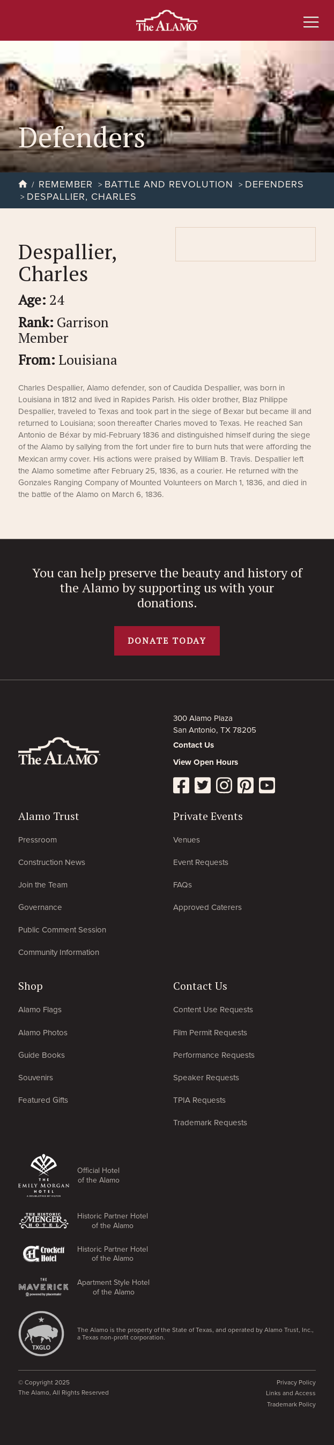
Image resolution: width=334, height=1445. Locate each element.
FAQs (182, 885)
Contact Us (193, 745)
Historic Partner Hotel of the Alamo (112, 1220)
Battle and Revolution (170, 184)
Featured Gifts (43, 1100)
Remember (67, 184)
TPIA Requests (199, 1100)
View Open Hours (205, 762)
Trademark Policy (291, 1404)
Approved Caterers (207, 907)
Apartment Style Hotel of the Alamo (113, 1287)
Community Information (58, 952)
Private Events (208, 816)
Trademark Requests (210, 1122)
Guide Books (41, 1055)
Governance (40, 907)
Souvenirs (35, 1077)
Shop (30, 986)
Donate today (167, 640)
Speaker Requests (206, 1077)
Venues (186, 840)
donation (162, 602)
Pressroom (37, 840)
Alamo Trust (48, 816)
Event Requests (200, 862)
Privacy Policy (296, 1382)
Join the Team (43, 885)
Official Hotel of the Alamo (98, 1175)
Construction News (51, 862)
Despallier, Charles (82, 197)
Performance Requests (214, 1055)
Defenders (274, 184)
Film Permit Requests (210, 1032)
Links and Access (291, 1393)
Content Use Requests (213, 1009)
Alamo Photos (43, 1032)
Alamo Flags (40, 1009)
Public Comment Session (62, 930)
